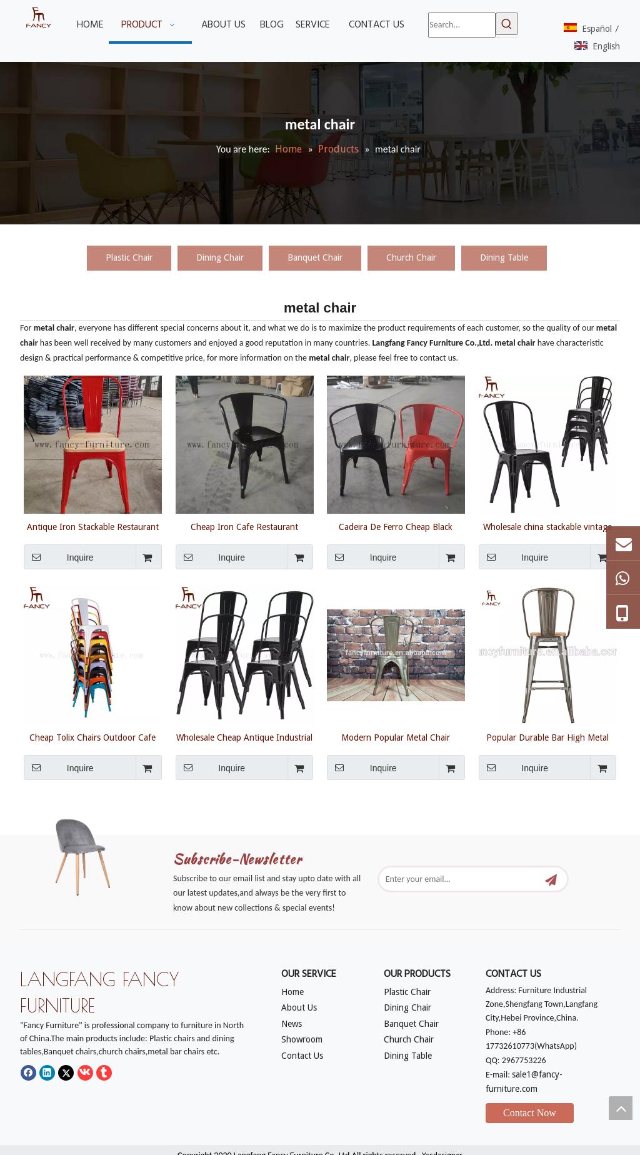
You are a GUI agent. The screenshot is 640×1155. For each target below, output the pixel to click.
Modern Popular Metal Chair (395, 737)
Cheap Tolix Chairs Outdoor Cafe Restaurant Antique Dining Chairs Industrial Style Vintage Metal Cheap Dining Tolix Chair (93, 737)
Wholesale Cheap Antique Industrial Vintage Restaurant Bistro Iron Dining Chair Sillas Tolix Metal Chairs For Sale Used (244, 737)
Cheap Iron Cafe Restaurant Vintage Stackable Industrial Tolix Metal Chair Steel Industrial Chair (244, 527)
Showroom (301, 1039)
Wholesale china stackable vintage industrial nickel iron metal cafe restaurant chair (547, 527)
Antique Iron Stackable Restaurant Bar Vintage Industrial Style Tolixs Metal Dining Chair (93, 527)
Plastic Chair (129, 257)
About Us (299, 1007)
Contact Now (529, 1113)
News (291, 1024)
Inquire (59, 556)
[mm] (90, 854)
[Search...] (461, 25)
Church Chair (411, 257)
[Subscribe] (551, 879)
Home (292, 992)
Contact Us (302, 1056)
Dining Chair (220, 257)
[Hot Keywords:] (507, 23)
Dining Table (504, 257)
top (620, 1108)
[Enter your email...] (464, 879)
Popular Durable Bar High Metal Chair (547, 737)
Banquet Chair (315, 257)
